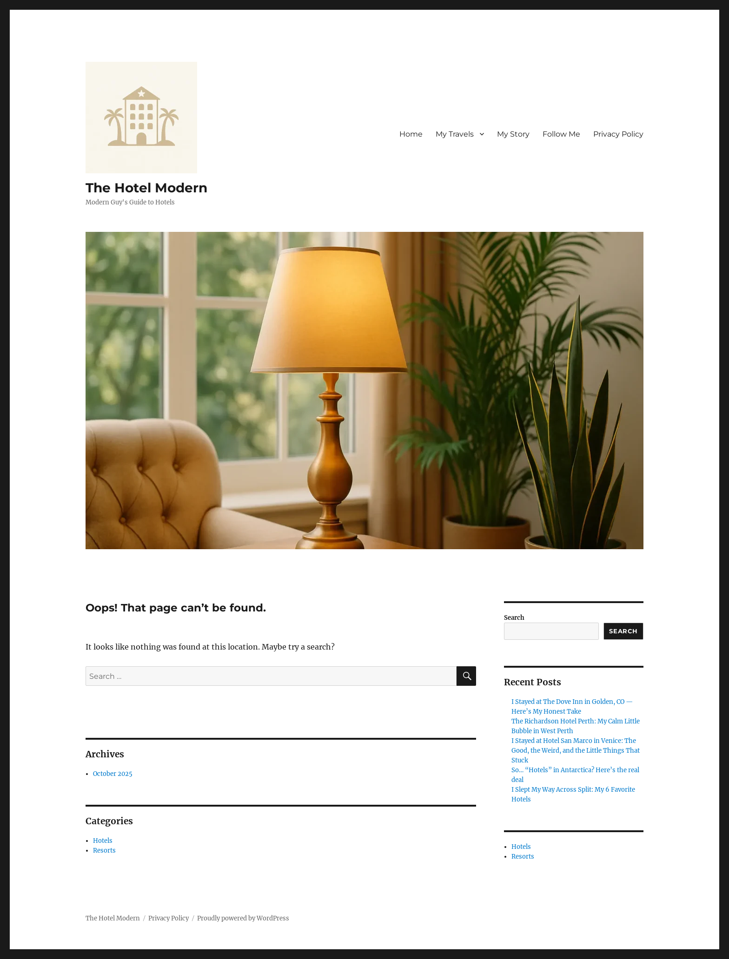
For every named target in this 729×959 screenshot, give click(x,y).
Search (514, 618)
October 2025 (113, 774)
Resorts (104, 850)
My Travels (455, 134)
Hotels (103, 841)
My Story (513, 134)
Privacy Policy (618, 134)
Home (411, 134)
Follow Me (561, 134)
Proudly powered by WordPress (243, 918)
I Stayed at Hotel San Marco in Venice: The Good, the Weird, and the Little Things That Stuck (575, 750)
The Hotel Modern (146, 188)
